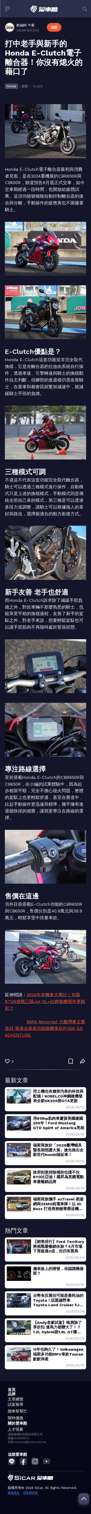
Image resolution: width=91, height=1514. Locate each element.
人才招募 (15, 1429)
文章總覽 (15, 1399)
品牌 (12, 1394)
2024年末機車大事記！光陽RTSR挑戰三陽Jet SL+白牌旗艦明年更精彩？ (45, 1001)
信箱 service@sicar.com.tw (27, 1442)
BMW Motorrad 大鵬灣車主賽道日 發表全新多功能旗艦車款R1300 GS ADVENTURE (45, 1028)
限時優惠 (15, 1418)
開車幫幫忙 (17, 1411)
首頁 (12, 1389)
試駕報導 (15, 1404)
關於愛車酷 (17, 1423)
